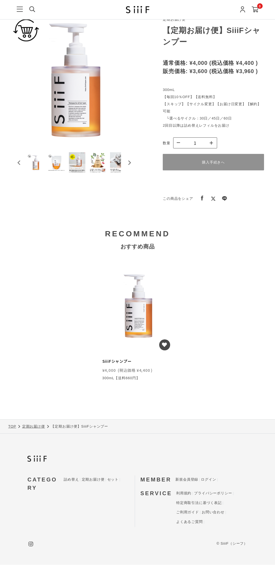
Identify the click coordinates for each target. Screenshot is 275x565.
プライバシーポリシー (213, 493)
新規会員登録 (186, 480)
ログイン (208, 480)
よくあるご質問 (189, 522)
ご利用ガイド (187, 512)
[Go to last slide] (19, 166)
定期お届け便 (33, 427)
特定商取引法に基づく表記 (199, 503)
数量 (166, 143)
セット (113, 480)
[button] (38, 166)
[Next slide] (129, 166)
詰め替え (71, 480)
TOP (12, 427)
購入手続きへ (213, 162)
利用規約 (183, 493)
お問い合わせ (213, 512)
